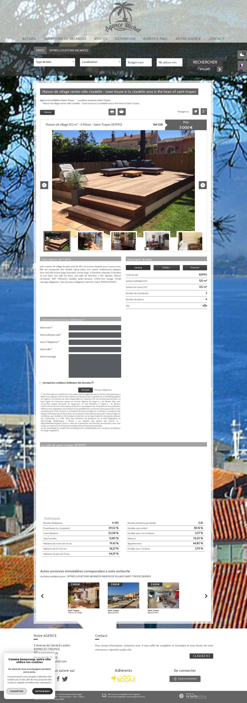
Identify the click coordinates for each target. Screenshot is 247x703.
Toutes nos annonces (42, 699)
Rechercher (205, 62)
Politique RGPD (58, 699)
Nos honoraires (65, 697)
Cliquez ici (201, 656)
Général (138, 267)
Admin (81, 697)
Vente (40, 50)
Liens (75, 697)
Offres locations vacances (68, 50)
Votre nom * (46, 327)
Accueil (29, 39)
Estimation (125, 39)
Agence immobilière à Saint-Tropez (57, 100)
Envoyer (85, 389)
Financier (195, 267)
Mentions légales (51, 697)
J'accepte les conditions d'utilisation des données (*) (68, 382)
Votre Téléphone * (49, 342)
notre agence (188, 39)
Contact (216, 39)
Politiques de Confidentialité (84, 428)
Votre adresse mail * (50, 334)
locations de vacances (65, 39)
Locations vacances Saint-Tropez (94, 100)
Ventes (100, 39)
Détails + (166, 267)
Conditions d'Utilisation (111, 428)
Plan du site (38, 697)
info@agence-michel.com (50, 661)
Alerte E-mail (155, 39)
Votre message (48, 356)
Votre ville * (46, 349)
